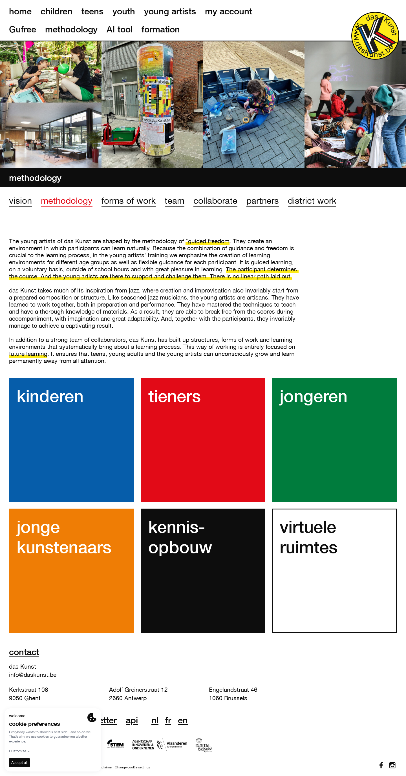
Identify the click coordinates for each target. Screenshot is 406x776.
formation (161, 29)
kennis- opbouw (180, 536)
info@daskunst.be (32, 674)
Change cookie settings (132, 767)
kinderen (50, 395)
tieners (174, 395)
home (20, 11)
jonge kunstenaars (64, 536)
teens (92, 11)
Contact (24, 652)
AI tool (120, 29)
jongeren (313, 395)
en (183, 720)
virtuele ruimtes (308, 536)
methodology (71, 29)
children (56, 11)
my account (228, 11)
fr (168, 720)
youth (123, 11)
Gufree (22, 29)
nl (154, 720)
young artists (170, 11)
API (132, 720)
